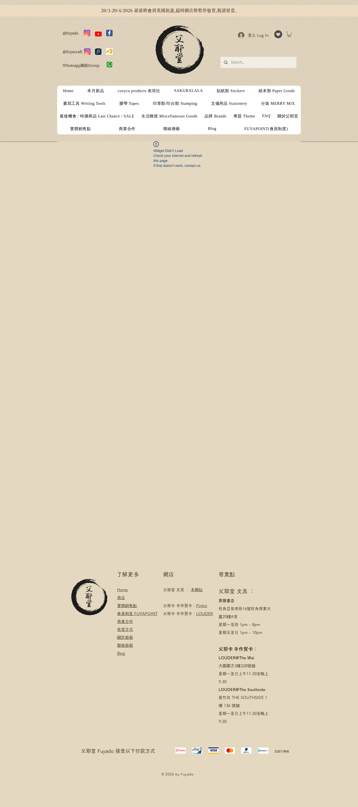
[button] (289, 34)
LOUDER (204, 614)
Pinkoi (201, 606)
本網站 (197, 590)
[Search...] (258, 62)
